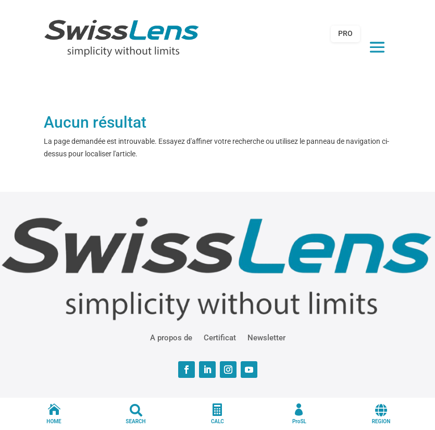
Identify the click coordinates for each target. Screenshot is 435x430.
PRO (345, 33)
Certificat (220, 337)
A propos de (171, 337)
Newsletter (266, 337)
